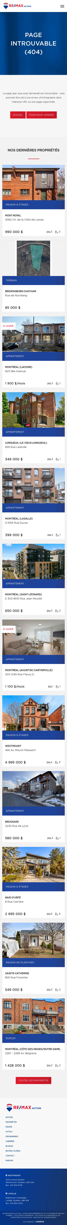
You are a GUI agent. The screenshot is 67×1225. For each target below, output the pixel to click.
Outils (9, 1132)
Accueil (18, 115)
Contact (10, 1156)
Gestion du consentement (45, 1217)
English (9, 1160)
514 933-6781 (16, 1185)
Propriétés (11, 1122)
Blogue (9, 1146)
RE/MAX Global (13, 1151)
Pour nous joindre (41, 115)
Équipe (9, 1127)
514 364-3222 (16, 1203)
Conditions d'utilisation (21, 1217)
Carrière (10, 1141)
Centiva (39, 1221)
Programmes (12, 1136)
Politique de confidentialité (47, 1215)
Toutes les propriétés (33, 1081)
